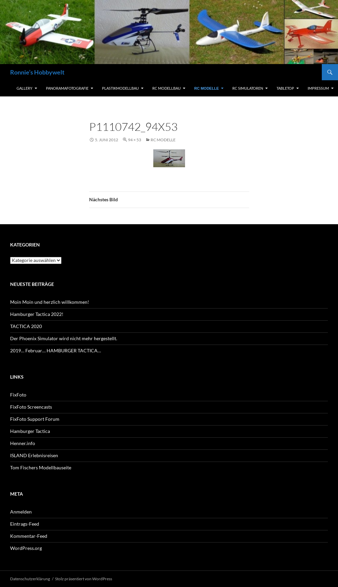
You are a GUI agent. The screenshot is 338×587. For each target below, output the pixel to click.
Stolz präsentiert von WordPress (83, 578)
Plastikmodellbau (120, 88)
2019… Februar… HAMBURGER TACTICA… (55, 350)
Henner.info (22, 443)
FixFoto (18, 395)
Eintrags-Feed (24, 524)
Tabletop (285, 88)
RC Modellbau (166, 88)
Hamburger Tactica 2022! (36, 314)
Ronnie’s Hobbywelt (37, 72)
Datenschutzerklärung (30, 578)
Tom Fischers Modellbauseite (40, 467)
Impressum (318, 88)
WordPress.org (26, 548)
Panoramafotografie (67, 88)
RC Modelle (206, 88)
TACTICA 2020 (26, 326)
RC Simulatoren (247, 88)
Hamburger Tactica (30, 431)
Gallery (24, 88)
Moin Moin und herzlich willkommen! (49, 302)
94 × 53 (134, 139)
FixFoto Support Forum (34, 419)
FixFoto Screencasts (31, 407)
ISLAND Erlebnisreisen (34, 455)
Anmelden (21, 512)
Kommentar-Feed (28, 536)
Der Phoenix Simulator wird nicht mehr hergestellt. (63, 338)
